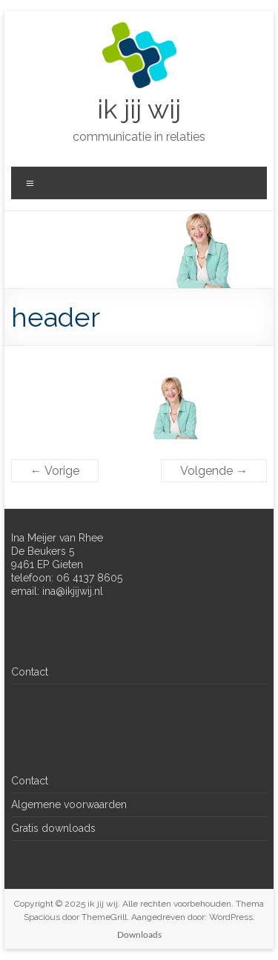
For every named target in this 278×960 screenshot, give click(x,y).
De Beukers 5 (42, 551)
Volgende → (214, 471)
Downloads (139, 934)
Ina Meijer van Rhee (57, 538)
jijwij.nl (88, 591)
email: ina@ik (42, 591)
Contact (29, 672)
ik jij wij (139, 108)
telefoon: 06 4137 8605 (66, 578)
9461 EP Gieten (47, 564)
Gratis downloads (53, 828)
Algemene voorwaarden (69, 804)
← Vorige (54, 471)
